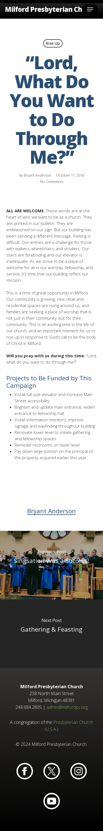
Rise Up (53, 43)
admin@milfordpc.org (67, 707)
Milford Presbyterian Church (51, 9)
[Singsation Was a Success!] (51, 565)
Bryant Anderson (37, 175)
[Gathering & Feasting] (51, 633)
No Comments (51, 181)
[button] (90, 9)
